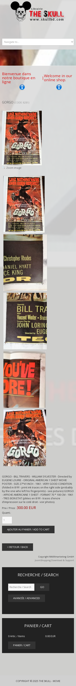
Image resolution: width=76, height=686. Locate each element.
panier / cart (21, 645)
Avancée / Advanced (26, 598)
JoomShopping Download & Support (54, 560)
